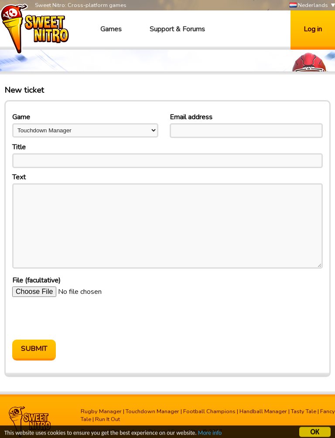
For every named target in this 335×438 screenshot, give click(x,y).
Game (21, 117)
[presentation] (78, 318)
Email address (191, 117)
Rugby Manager (101, 411)
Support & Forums (177, 29)
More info (210, 433)
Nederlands (309, 5)
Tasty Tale (303, 411)
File (36, 280)
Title (19, 147)
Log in (313, 29)
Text (19, 177)
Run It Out (107, 419)
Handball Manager (263, 411)
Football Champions (209, 411)
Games (111, 29)
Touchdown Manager (152, 411)
